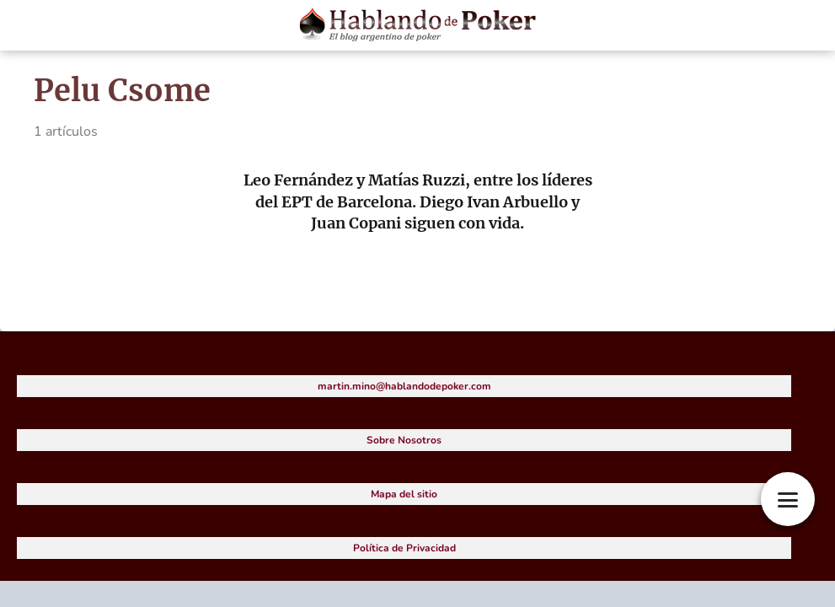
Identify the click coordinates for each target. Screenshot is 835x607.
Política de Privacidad (404, 548)
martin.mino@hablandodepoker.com (404, 386)
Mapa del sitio (404, 494)
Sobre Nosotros (404, 440)
